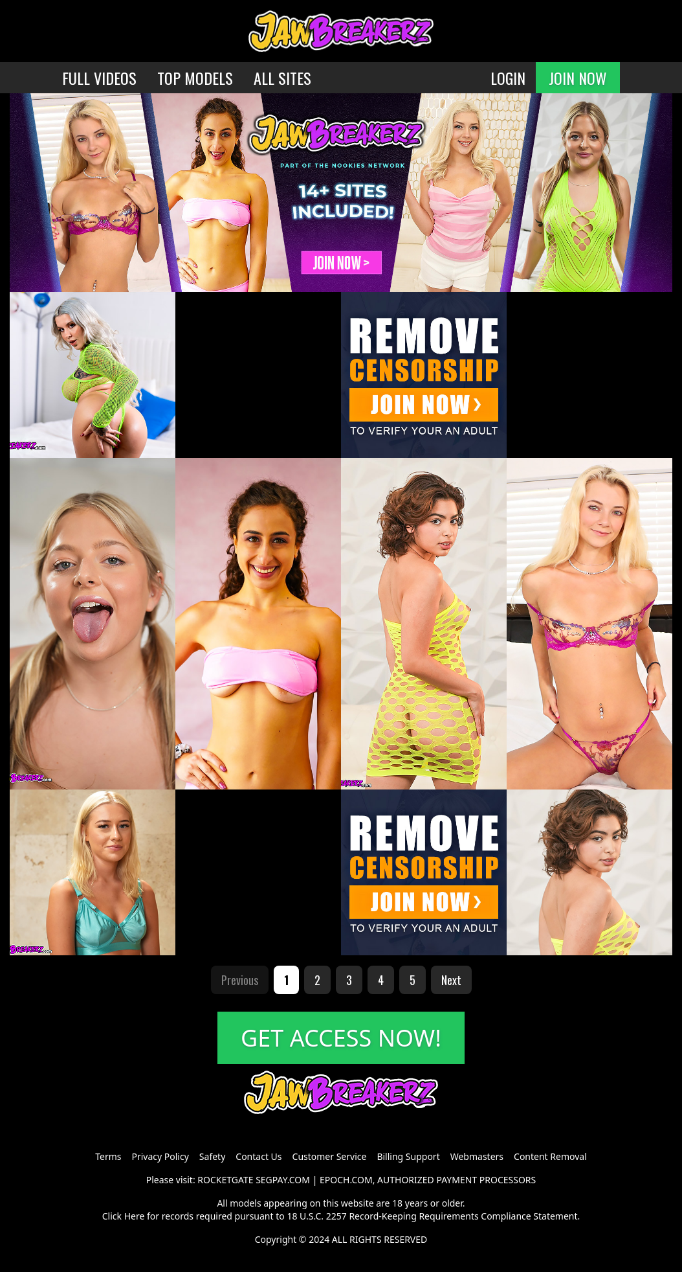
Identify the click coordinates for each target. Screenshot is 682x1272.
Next (451, 979)
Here (134, 1216)
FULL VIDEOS (99, 77)
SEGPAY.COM (283, 1180)
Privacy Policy (159, 1156)
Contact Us (258, 1156)
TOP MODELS (195, 77)
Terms (108, 1156)
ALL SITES (282, 77)
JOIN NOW (578, 77)
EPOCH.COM (346, 1180)
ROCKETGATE (225, 1180)
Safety (212, 1156)
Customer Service (329, 1156)
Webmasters (476, 1156)
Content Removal (550, 1156)
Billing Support (408, 1156)
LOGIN (507, 77)
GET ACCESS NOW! (341, 1038)
